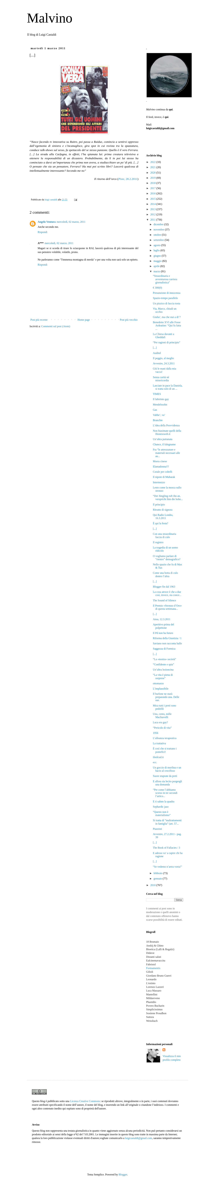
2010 (153, 885)
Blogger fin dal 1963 (164, 586)
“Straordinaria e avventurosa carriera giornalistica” (165, 279)
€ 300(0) (157, 287)
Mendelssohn (160, 404)
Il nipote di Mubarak (164, 477)
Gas (155, 409)
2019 (153, 177)
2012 (153, 214)
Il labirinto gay (161, 399)
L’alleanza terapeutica (164, 738)
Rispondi (42, 232)
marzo (157, 271)
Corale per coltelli (162, 471)
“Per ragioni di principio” (166, 342)
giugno (158, 255)
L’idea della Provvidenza (166, 425)
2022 (153, 162)
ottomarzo (158, 683)
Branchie (158, 420)
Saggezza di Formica (164, 648)
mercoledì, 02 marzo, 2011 (71, 221)
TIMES (157, 394)
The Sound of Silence (164, 600)
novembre (159, 229)
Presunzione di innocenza (166, 292)
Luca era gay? (160, 722)
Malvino (49, 18)
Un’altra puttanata (162, 439)
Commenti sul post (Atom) (55, 326)
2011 (153, 219)
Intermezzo (159, 482)
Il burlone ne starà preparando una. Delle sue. (166, 697)
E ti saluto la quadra (163, 801)
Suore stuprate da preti (165, 776)
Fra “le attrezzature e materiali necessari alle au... (166, 452)
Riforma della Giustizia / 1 (167, 638)
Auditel (157, 353)
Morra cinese (160, 461)
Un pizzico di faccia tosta (166, 303)
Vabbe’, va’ (159, 415)
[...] (155, 347)
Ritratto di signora (162, 509)
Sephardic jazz (161, 806)
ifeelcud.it (158, 757)
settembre (159, 240)
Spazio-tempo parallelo (165, 298)
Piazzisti (157, 828)
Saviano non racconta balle (167, 643)
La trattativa (159, 743)
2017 (153, 188)
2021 (153, 167)
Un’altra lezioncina (163, 669)
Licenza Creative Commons (85, 1101)
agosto (157, 245)
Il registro (158, 542)
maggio (158, 261)
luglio (157, 250)
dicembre (159, 224)
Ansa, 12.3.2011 (161, 619)
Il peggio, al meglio (163, 358)
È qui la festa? (160, 523)
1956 (155, 733)
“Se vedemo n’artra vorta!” (167, 866)
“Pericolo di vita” (162, 727)
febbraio (158, 873)
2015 (153, 198)
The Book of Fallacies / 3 (166, 847)
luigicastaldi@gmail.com (138, 1138)
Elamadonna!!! (161, 466)
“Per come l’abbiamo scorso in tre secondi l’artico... (165, 793)
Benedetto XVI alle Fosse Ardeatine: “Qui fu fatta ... (167, 325)
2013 (153, 209)
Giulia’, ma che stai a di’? (167, 317)
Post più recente (39, 319)
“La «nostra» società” (164, 659)
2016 (153, 193)
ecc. (155, 762)
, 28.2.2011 (127, 179)
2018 (153, 183)
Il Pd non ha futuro (163, 633)
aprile (157, 266)
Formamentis (153, 968)
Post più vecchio (129, 319)
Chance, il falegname (164, 444)
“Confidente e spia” (163, 664)
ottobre (158, 234)
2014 (153, 204)
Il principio (159, 504)
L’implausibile (160, 688)
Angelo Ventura (47, 221)
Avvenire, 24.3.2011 (164, 363)
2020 (153, 172)
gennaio (158, 878)
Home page (84, 319)
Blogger (123, 1174)
